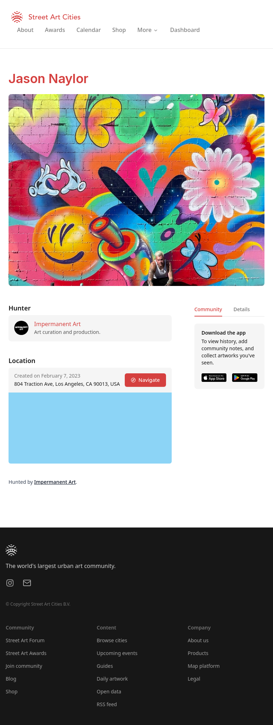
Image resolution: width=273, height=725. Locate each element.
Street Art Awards (26, 653)
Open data (109, 691)
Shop (11, 691)
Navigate (145, 380)
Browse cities (112, 640)
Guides (105, 665)
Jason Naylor (49, 78)
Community (208, 309)
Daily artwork (112, 678)
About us (198, 640)
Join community (24, 665)
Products (198, 653)
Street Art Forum (25, 640)
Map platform (204, 665)
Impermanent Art (57, 324)
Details (242, 309)
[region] (90, 428)
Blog (11, 678)
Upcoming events (117, 653)
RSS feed (107, 704)
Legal (194, 678)
